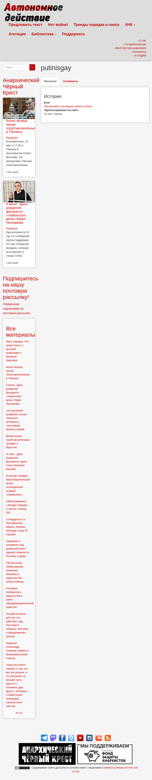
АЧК (130, 25)
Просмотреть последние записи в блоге (68, 106)
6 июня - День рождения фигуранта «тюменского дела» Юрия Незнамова (17, 213)
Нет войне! (58, 25)
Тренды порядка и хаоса (96, 25)
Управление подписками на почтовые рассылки (16, 309)
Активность (70, 81)
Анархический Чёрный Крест (21, 86)
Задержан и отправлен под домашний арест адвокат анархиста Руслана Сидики (17, 549)
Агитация (17, 34)
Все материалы (20, 331)
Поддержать (73, 34)
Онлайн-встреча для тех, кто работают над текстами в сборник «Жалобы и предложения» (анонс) (17, 625)
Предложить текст (25, 25)
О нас (75, 771)
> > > (19, 713)
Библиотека (43, 34)
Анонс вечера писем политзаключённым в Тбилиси (21, 126)
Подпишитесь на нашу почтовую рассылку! (20, 287)
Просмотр (52, 82)
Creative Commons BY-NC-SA (119, 767)
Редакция (12, 137)
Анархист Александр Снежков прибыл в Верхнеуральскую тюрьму (17, 651)
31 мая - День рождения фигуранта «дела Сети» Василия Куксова (16, 462)
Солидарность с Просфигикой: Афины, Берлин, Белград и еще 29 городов (17, 527)
